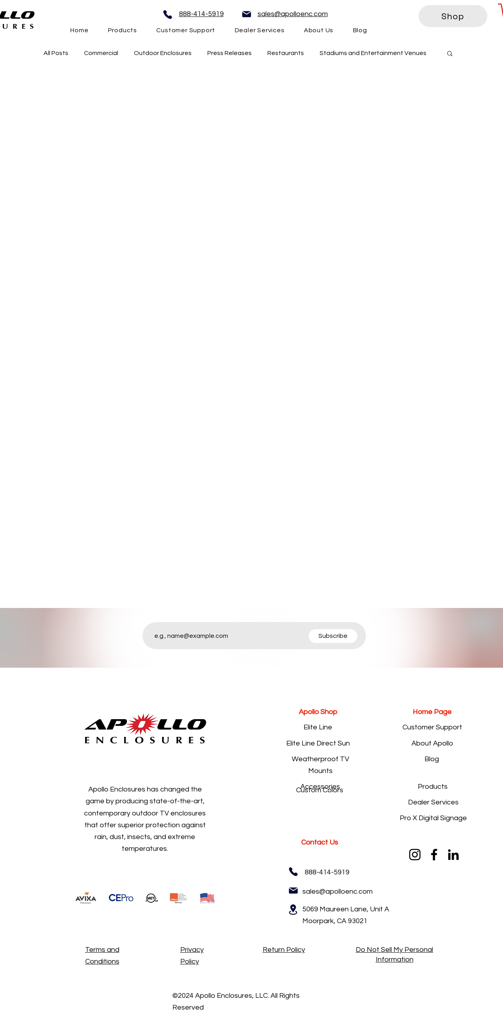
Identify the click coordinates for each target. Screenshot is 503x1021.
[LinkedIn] (453, 854)
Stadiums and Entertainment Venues (373, 53)
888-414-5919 (201, 14)
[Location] (293, 909)
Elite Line (318, 727)
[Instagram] (415, 854)
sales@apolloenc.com (293, 14)
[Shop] (453, 16)
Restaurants (285, 53)
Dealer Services (433, 802)
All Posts (56, 53)
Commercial (101, 53)
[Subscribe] (333, 636)
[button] (450, 54)
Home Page (432, 712)
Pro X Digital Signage (433, 818)
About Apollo (432, 743)
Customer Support (432, 727)
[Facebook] (434, 854)
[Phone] (168, 14)
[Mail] (246, 14)
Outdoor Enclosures (163, 53)
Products (433, 786)
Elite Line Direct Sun (318, 743)
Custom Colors (319, 790)
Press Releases (229, 53)
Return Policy (284, 949)
